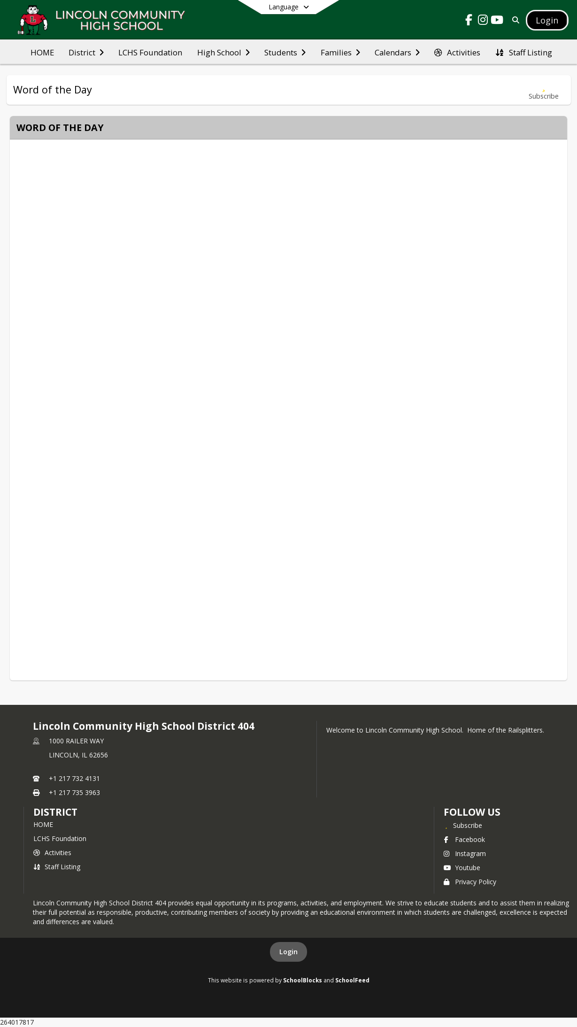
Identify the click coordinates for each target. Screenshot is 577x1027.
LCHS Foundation (59, 838)
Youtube (462, 867)
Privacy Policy (470, 881)
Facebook (464, 839)
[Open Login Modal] (547, 20)
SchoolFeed (352, 980)
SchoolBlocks (302, 980)
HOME (43, 824)
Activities (52, 852)
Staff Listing (56, 866)
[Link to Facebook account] (469, 21)
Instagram (465, 853)
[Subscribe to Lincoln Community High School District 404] (463, 825)
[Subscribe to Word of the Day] (543, 90)
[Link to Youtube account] (497, 21)
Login (288, 951)
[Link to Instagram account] (483, 21)
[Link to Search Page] (513, 19)
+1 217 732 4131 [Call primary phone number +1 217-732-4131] (74, 778)
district (55, 812)
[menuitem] (42, 51)
